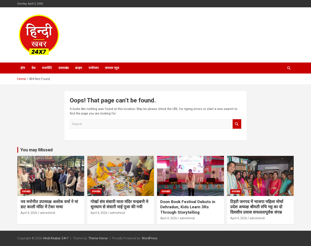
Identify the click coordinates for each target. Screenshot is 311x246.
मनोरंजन (93, 68)
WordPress (149, 238)
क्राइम (78, 68)
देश (33, 68)
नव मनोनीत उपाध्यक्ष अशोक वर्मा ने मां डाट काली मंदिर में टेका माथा (49, 204)
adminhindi (47, 213)
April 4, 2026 (29, 213)
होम (23, 68)
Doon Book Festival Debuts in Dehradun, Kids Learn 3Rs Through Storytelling (187, 207)
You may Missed (36, 149)
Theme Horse (98, 238)
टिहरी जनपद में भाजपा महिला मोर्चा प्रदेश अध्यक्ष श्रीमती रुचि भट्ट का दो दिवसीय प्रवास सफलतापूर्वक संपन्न (256, 207)
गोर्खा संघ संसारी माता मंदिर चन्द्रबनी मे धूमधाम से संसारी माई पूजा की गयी (119, 204)
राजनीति (47, 68)
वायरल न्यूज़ (112, 68)
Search (237, 124)
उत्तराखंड (63, 68)
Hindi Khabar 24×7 (55, 238)
